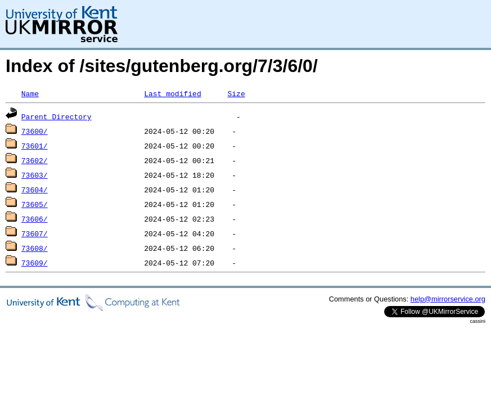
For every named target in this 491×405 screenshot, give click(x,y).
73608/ (34, 248)
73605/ (34, 204)
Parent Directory (56, 116)
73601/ (34, 146)
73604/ (34, 189)
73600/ (34, 131)
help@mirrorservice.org (448, 299)
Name (30, 93)
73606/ (34, 219)
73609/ (34, 263)
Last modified (172, 93)
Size (236, 93)
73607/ (34, 233)
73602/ (34, 160)
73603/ (34, 175)
